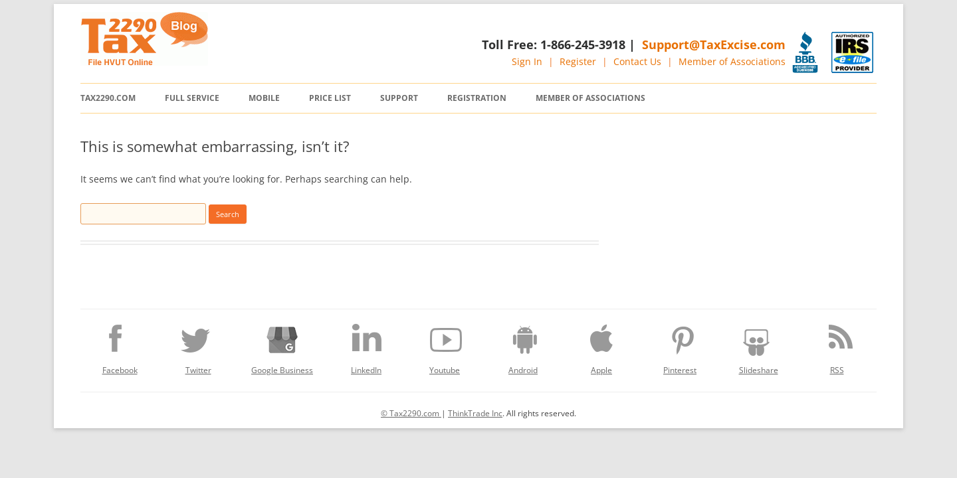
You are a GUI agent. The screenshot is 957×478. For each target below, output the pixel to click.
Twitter (198, 346)
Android (523, 346)
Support (399, 98)
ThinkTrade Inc (475, 413)
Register (578, 61)
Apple (601, 346)
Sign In (527, 61)
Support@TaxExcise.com (714, 44)
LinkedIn (366, 346)
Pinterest (680, 346)
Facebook (119, 346)
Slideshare (758, 346)
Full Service (192, 98)
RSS (836, 346)
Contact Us (637, 61)
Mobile (264, 98)
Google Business (282, 346)
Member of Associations (732, 61)
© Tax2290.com (411, 413)
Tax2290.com (108, 98)
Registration (476, 98)
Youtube (444, 346)
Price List (330, 98)
